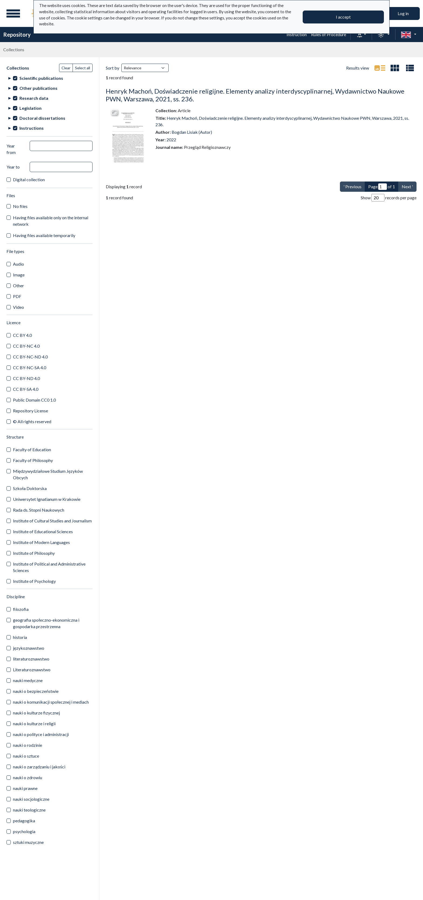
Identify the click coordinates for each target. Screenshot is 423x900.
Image (19, 274)
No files (20, 206)
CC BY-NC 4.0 (26, 345)
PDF (17, 296)
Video (18, 307)
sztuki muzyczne (28, 842)
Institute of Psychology (34, 581)
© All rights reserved (32, 421)
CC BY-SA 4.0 (25, 389)
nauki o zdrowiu (27, 777)
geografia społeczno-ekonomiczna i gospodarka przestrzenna (46, 623)
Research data (33, 98)
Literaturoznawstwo (31, 669)
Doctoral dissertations (42, 118)
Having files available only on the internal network (50, 221)
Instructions (31, 128)
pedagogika (24, 820)
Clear (66, 68)
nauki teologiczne (29, 809)
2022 (171, 139)
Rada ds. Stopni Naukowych (38, 509)
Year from (11, 149)
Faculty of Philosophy (33, 460)
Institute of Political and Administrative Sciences (49, 567)
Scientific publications (41, 78)
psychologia (24, 831)
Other (18, 285)
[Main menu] (13, 13)
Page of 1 (381, 186)
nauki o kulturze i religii (34, 723)
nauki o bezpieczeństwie (36, 691)
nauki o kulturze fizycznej (36, 712)
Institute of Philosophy (34, 553)
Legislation (30, 108)
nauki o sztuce (26, 755)
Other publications (38, 88)
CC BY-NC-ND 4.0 (30, 356)
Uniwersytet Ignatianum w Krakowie (46, 499)
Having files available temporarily (44, 235)
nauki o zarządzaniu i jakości (39, 766)
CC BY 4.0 (22, 335)
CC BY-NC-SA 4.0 (29, 367)
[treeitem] (49, 78)
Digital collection (29, 179)
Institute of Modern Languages (41, 542)
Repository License (30, 410)
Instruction (296, 34)
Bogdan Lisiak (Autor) (192, 132)
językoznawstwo (28, 648)
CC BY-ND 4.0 (26, 378)
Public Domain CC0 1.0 (34, 399)
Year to (13, 166)
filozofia (21, 609)
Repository (17, 34)
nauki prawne (25, 788)
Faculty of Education (32, 449)
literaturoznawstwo (31, 658)
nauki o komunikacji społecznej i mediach (51, 701)
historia (20, 637)
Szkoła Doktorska (30, 488)
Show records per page (389, 197)
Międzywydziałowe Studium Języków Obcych (48, 474)
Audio (18, 263)
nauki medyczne (28, 680)
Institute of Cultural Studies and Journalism (52, 520)
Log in (403, 13)
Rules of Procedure (328, 34)
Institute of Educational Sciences (43, 531)
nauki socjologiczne (31, 799)
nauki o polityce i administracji (41, 734)
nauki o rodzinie (27, 745)
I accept (343, 16)
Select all (82, 68)
